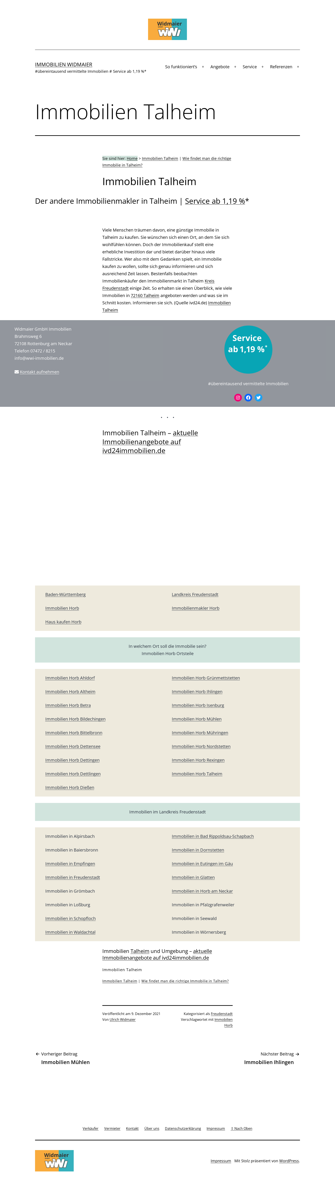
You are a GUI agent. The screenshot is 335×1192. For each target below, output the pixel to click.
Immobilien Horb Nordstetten (201, 746)
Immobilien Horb (62, 608)
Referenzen (281, 67)
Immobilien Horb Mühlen (197, 719)
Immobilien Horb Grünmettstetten (206, 678)
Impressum (221, 1160)
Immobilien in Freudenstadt (72, 877)
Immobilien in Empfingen (70, 864)
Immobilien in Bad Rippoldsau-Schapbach (213, 836)
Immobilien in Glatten (193, 877)
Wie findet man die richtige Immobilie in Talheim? (185, 981)
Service (250, 67)
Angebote (219, 67)
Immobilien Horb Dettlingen (73, 774)
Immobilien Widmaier (63, 64)
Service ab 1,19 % (215, 201)
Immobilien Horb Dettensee (72, 746)
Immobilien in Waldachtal (70, 932)
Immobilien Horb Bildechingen (75, 719)
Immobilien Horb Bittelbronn (73, 733)
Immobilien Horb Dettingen (72, 760)
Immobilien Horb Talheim (197, 774)
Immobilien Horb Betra (68, 705)
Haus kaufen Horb (63, 622)
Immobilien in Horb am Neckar (202, 891)
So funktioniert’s (181, 67)
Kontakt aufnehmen (39, 372)
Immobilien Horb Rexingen (198, 760)
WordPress (289, 1160)
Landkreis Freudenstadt (195, 594)
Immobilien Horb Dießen (69, 787)
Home (132, 158)
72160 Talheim (145, 295)
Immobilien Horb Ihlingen (197, 691)
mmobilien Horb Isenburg (198, 705)
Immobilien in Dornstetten (198, 850)
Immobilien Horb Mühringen (200, 733)
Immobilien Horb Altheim (70, 691)
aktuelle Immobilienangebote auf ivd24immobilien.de (150, 441)
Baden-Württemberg (65, 594)
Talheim (140, 950)
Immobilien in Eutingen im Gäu (202, 864)
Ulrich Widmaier (123, 1019)
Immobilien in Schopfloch (70, 918)
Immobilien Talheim (160, 158)
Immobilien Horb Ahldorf (70, 678)
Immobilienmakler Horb (195, 608)
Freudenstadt (222, 1013)
